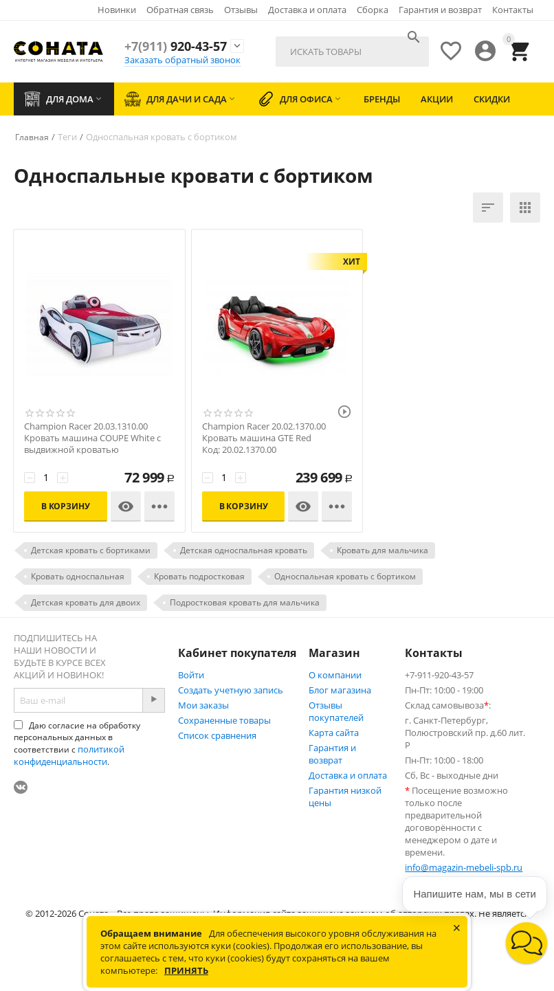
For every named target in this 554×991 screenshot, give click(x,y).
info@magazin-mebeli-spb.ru (463, 867)
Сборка (372, 9)
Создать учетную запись (230, 690)
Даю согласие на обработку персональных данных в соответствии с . (77, 744)
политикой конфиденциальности (69, 755)
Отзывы (241, 9)
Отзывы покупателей (336, 711)
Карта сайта (334, 732)
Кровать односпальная (77, 576)
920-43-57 (175, 46)
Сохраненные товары (224, 720)
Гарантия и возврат (440, 9)
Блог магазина (340, 690)
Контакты (512, 9)
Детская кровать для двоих (85, 602)
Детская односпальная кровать (243, 550)
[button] (526, 943)
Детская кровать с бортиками (91, 550)
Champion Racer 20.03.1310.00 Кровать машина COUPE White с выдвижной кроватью (92, 438)
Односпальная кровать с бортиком (345, 576)
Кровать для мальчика (382, 550)
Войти (191, 675)
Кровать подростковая (199, 576)
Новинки (117, 9)
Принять (186, 970)
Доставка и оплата (307, 9)
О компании (335, 675)
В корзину (65, 506)
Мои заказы (203, 705)
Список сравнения (217, 735)
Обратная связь (180, 9)
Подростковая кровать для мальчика (245, 602)
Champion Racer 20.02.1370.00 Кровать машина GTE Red (264, 432)
